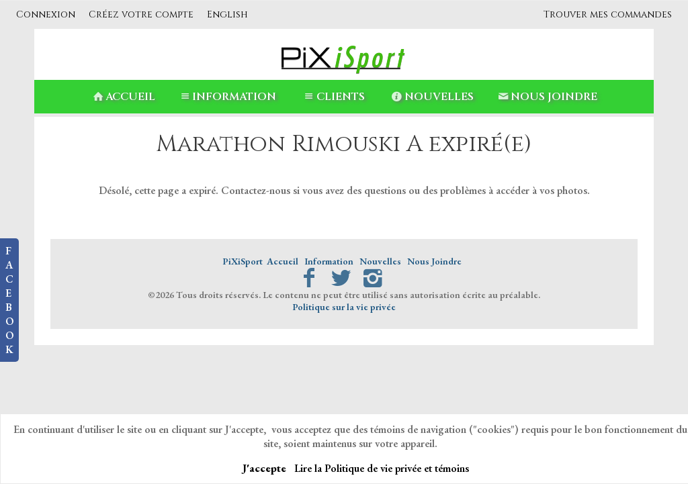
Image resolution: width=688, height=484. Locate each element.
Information (226, 96)
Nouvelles (432, 96)
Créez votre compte (141, 14)
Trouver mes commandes (608, 14)
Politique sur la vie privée (344, 307)
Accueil (123, 96)
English (227, 14)
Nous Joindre (546, 96)
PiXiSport (242, 261)
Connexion (45, 14)
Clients (332, 96)
